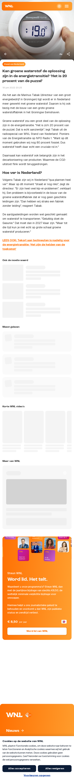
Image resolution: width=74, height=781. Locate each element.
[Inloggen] (59, 6)
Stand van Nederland (14, 64)
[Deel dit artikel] (68, 54)
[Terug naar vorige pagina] (5, 54)
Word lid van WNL (37, 631)
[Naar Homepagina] (9, 6)
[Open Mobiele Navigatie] (66, 6)
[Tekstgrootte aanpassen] (61, 54)
